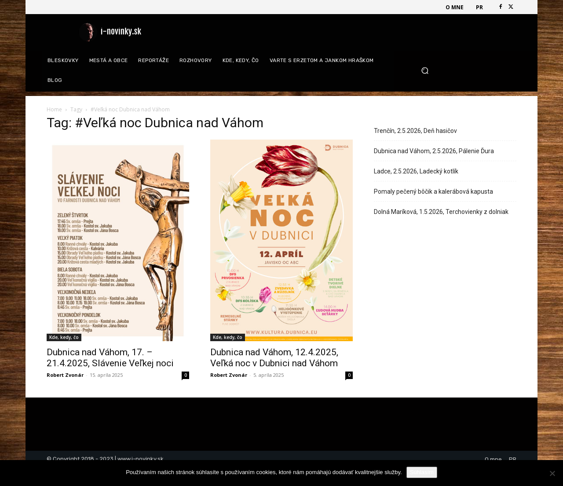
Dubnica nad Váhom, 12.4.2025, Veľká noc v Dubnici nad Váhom (274, 357)
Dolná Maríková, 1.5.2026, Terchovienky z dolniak (441, 211)
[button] (465, 70)
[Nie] (552, 473)
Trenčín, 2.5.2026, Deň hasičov (415, 130)
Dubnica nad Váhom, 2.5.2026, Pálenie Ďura (434, 151)
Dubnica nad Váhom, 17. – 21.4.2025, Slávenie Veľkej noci (110, 357)
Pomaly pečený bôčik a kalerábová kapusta (433, 191)
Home (54, 109)
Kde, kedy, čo (64, 337)
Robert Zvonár (65, 375)
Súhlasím (422, 472)
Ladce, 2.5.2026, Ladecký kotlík (416, 171)
